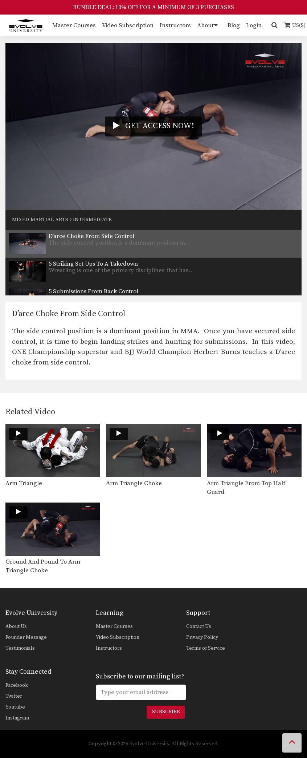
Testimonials (20, 648)
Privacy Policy (202, 637)
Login (254, 25)
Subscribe (166, 712)
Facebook (16, 685)
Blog (234, 25)
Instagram (17, 718)
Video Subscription (128, 25)
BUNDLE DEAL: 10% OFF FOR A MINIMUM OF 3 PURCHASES (153, 7)
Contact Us (198, 626)
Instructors (175, 25)
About (205, 25)
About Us (16, 626)
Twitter (13, 696)
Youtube (15, 707)
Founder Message (26, 637)
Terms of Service (205, 648)
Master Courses (74, 25)
